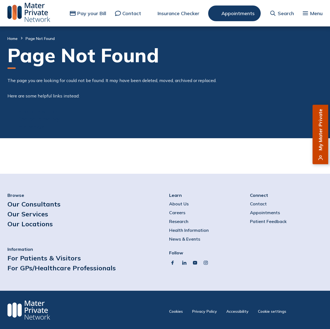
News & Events (184, 239)
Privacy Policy (204, 311)
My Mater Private (320, 130)
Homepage (31, 126)
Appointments (238, 13)
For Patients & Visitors (44, 258)
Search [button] (286, 13)
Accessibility (237, 311)
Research (178, 221)
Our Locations (30, 224)
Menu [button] (316, 13)
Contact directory (39, 119)
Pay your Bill (91, 13)
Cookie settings (272, 311)
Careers (177, 212)
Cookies (176, 311)
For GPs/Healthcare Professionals (61, 268)
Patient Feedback (268, 221)
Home (12, 38)
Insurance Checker (178, 13)
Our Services (27, 214)
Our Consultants (34, 204)
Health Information (189, 230)
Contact (131, 13)
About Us (179, 203)
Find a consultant (39, 111)
